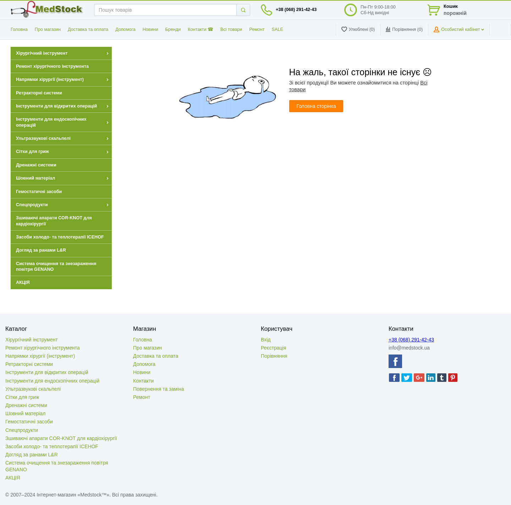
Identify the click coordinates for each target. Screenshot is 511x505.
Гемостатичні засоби (29, 421)
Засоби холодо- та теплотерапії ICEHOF (51, 446)
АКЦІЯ (12, 478)
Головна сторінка (316, 106)
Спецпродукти (21, 430)
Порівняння (274, 356)
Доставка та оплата (88, 29)
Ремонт (256, 29)
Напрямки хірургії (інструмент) (40, 356)
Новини (150, 29)
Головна (19, 29)
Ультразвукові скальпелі (33, 389)
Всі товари (231, 29)
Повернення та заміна (158, 389)
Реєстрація (273, 348)
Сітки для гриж (22, 397)
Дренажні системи (26, 405)
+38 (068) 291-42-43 (296, 9)
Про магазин (48, 29)
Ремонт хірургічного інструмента (42, 348)
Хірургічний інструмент (31, 339)
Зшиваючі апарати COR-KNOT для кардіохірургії (61, 438)
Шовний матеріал (25, 413)
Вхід (265, 339)
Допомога (125, 29)
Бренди (173, 29)
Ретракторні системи (29, 364)
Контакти (143, 381)
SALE (277, 29)
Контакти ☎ (200, 29)
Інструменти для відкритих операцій (46, 372)
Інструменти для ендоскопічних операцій (52, 381)
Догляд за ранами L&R (31, 454)
